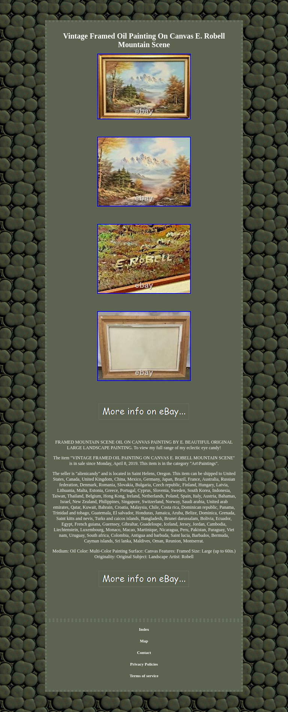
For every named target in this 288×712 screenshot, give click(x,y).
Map (144, 641)
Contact (144, 652)
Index (144, 629)
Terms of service (144, 675)
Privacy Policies (144, 664)
